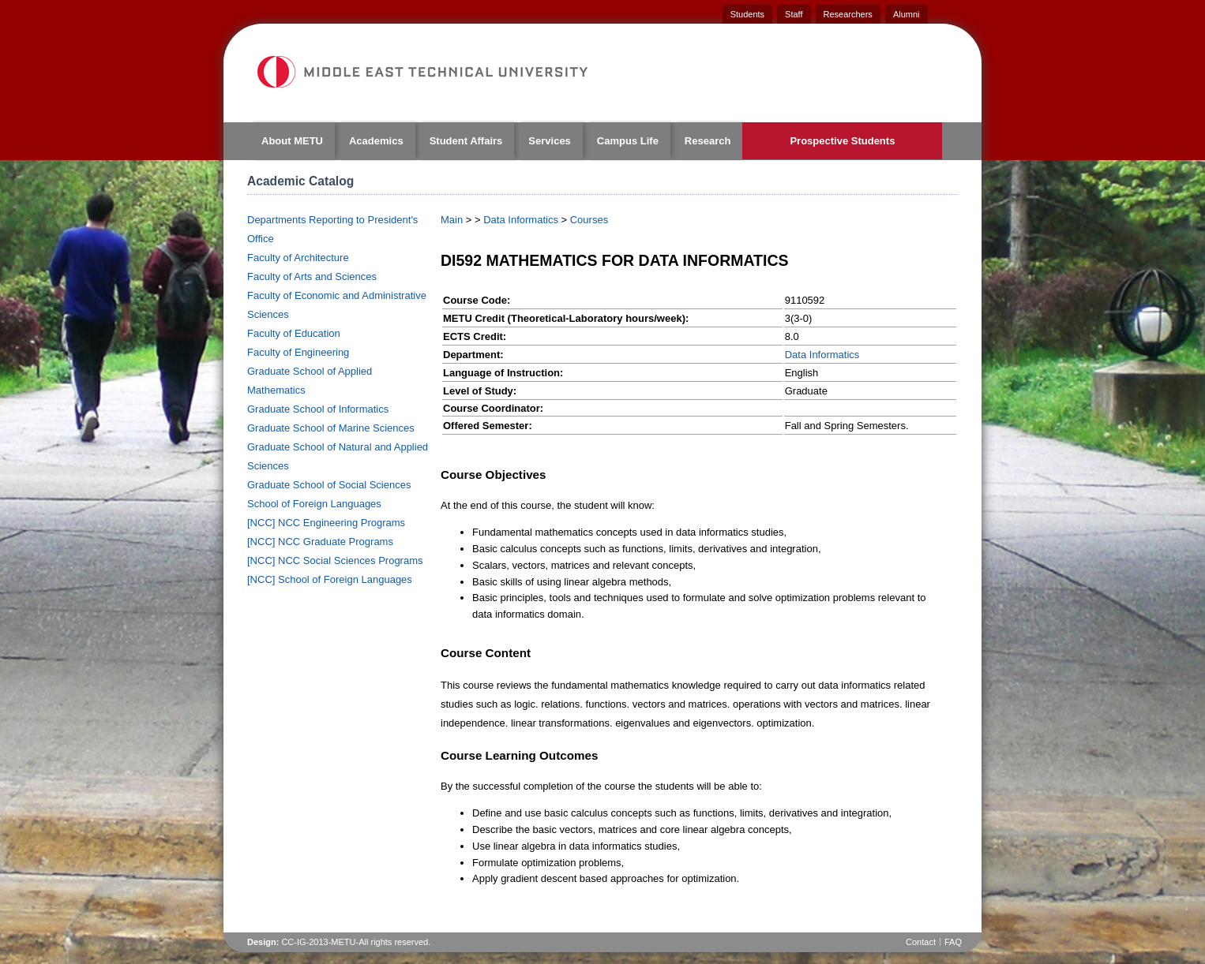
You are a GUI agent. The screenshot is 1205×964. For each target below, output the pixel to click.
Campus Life (628, 141)
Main (452, 220)
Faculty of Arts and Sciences (312, 276)
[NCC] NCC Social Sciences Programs (335, 560)
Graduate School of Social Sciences (329, 485)
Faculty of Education (293, 333)
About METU (292, 141)
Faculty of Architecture (298, 257)
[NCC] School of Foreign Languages (329, 579)
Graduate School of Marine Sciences (331, 428)
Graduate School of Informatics (318, 409)
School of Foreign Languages (314, 504)
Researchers (848, 14)
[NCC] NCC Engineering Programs (326, 523)
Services (549, 141)
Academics (376, 141)
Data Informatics (520, 220)
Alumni (906, 14)
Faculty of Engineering (298, 352)
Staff (793, 14)
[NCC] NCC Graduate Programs (320, 541)
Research (708, 141)
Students (747, 14)
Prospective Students (842, 141)
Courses (589, 220)
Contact (921, 942)
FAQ (953, 942)
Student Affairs (466, 141)
